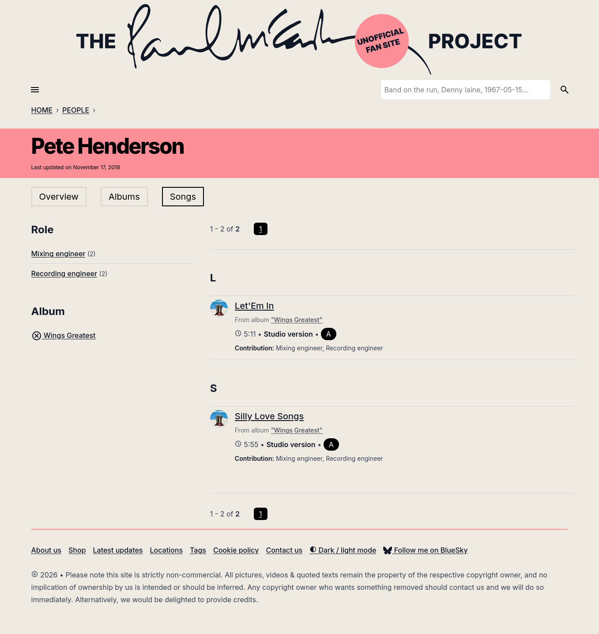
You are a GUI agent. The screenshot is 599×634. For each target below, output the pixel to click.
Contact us (284, 550)
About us (46, 550)
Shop (77, 550)
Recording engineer (64, 273)
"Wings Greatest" (297, 319)
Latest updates (118, 550)
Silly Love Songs (269, 416)
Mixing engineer (58, 253)
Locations (166, 550)
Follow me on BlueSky (425, 550)
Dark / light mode (342, 550)
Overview (59, 196)
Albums (124, 196)
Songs (183, 196)
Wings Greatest (63, 335)
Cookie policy (236, 550)
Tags (198, 550)
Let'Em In (254, 305)
